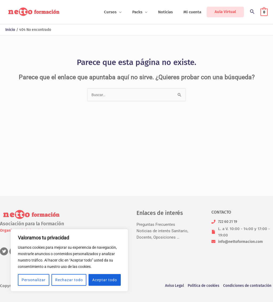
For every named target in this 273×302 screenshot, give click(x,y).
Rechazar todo (69, 280)
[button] (128, 12)
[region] (69, 260)
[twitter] (4, 251)
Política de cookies (200, 286)
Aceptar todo (104, 280)
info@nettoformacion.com (242, 241)
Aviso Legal (168, 286)
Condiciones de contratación (247, 286)
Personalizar (34, 280)
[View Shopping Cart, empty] (264, 12)
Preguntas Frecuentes (155, 224)
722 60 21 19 (229, 221)
